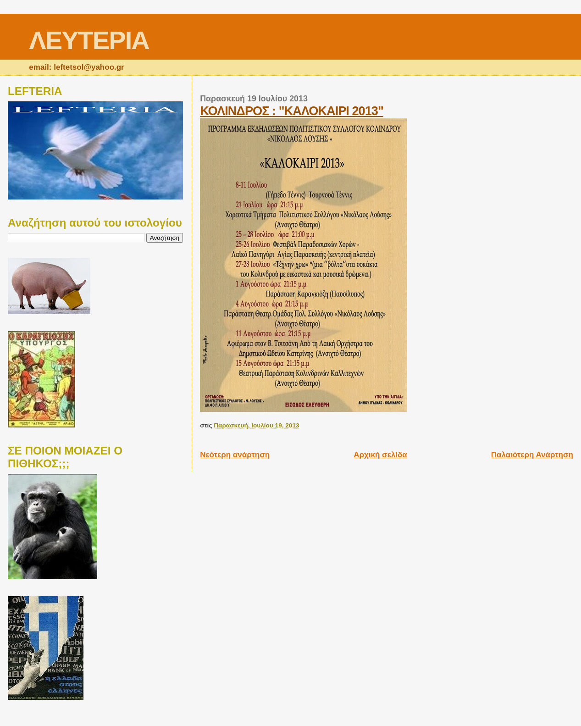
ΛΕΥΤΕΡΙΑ (89, 40)
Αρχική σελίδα (380, 454)
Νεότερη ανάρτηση (235, 454)
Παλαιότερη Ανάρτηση (532, 454)
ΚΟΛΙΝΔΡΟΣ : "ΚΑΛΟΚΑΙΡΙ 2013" (291, 111)
